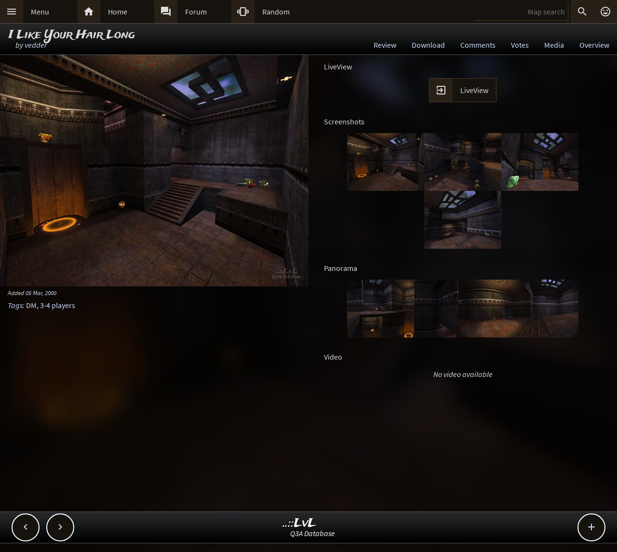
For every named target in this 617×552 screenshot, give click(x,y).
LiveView (474, 90)
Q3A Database (312, 533)
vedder (36, 45)
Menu (40, 11)
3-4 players (57, 305)
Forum (196, 11)
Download (428, 45)
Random (276, 11)
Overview (594, 45)
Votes (520, 45)
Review (385, 45)
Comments (478, 45)
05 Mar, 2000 (41, 292)
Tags (15, 305)
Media (554, 45)
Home (117, 11)
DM (31, 305)
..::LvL (299, 523)
